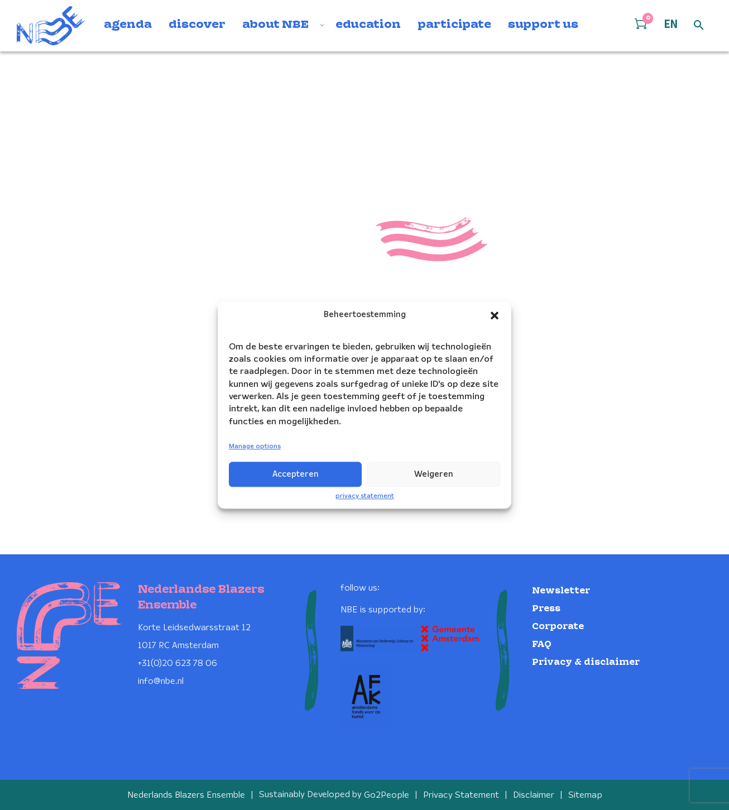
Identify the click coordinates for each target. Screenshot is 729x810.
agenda (128, 25)
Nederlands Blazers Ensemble (186, 794)
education (368, 25)
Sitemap (585, 794)
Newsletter (561, 590)
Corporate (558, 626)
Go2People (386, 794)
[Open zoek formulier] (698, 25)
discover (197, 25)
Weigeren (433, 474)
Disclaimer (533, 794)
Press (546, 608)
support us (543, 25)
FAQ (541, 644)
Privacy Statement (461, 794)
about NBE (275, 25)
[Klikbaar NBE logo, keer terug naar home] (51, 25)
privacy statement (364, 496)
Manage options (255, 447)
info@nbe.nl (161, 681)
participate (454, 25)
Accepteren (295, 474)
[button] (494, 315)
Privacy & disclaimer (586, 662)
